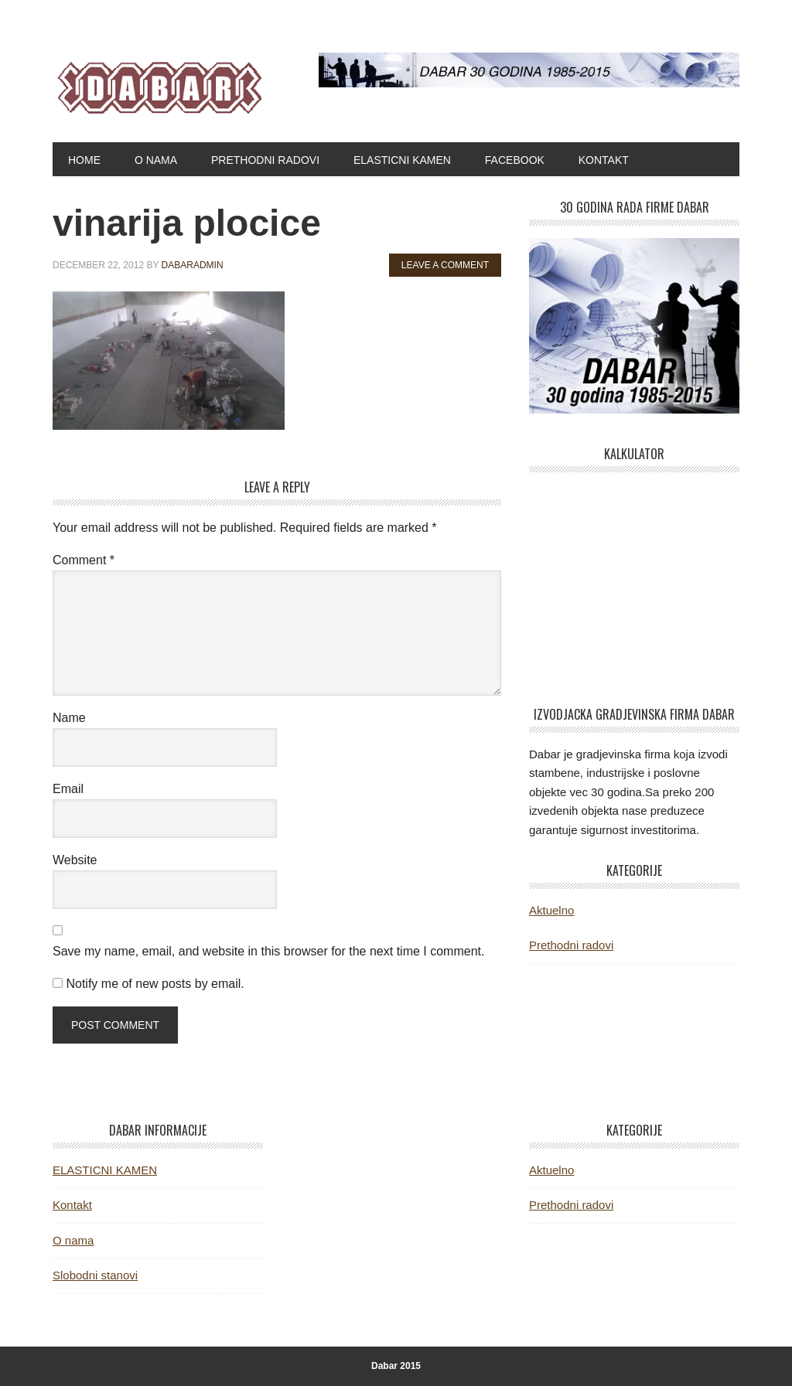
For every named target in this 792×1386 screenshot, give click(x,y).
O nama (73, 1240)
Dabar (157, 83)
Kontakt (72, 1204)
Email (68, 788)
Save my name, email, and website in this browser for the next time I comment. (268, 951)
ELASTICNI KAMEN (105, 1170)
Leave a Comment (445, 265)
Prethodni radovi (571, 945)
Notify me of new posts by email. (155, 983)
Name (69, 717)
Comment (83, 560)
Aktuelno (551, 910)
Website (75, 860)
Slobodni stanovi (95, 1275)
